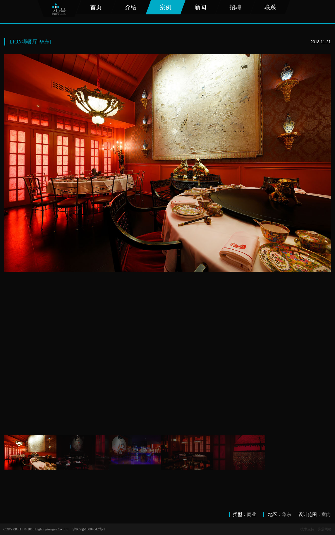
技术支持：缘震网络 (316, 529)
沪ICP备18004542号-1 (89, 529)
